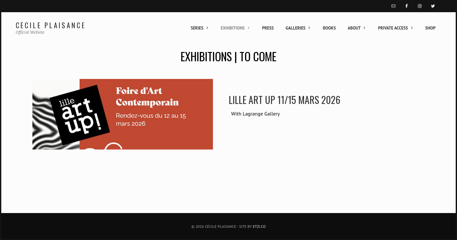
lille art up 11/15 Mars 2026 (284, 99)
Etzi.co (259, 226)
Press (268, 28)
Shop (430, 28)
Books (329, 28)
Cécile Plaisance (51, 25)
